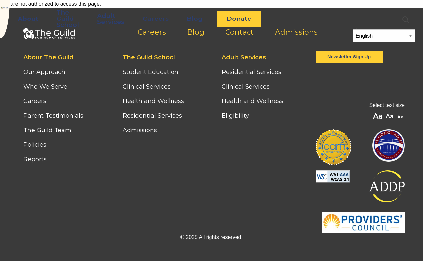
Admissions (140, 130)
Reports (35, 159)
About (103, 18)
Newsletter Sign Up (349, 56)
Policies (34, 144)
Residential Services (152, 115)
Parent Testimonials (53, 115)
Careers (230, 18)
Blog (270, 18)
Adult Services (185, 19)
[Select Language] (384, 35)
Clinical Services (147, 86)
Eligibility (235, 115)
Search (406, 20)
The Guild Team (47, 130)
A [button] (401, 117)
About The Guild (48, 57)
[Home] (37, 11)
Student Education (150, 72)
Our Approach (44, 72)
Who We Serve (46, 86)
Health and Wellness (153, 101)
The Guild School (143, 19)
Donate (314, 18)
